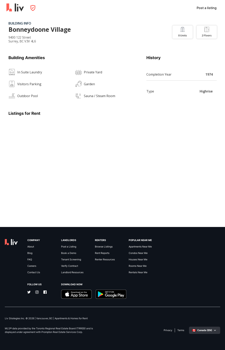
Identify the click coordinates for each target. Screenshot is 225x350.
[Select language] (204, 330)
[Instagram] (37, 292)
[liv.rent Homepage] (15, 7)
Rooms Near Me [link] (138, 266)
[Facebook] (45, 292)
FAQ (29, 259)
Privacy (168, 330)
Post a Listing (68, 246)
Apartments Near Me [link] (140, 246)
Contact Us (33, 272)
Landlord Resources (72, 272)
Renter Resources (105, 259)
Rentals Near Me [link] (138, 272)
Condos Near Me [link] (138, 253)
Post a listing (207, 8)
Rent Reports (102, 253)
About (30, 246)
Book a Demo (68, 253)
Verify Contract (69, 266)
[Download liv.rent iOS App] (76, 294)
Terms (180, 330)
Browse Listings (104, 246)
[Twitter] (29, 292)
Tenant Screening (71, 259)
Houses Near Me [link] (138, 259)
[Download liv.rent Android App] (111, 294)
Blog (29, 253)
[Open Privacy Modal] (32, 7)
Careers (31, 266)
